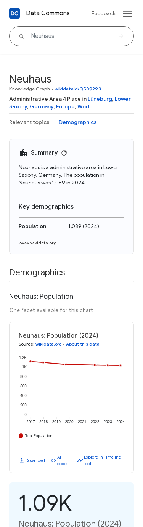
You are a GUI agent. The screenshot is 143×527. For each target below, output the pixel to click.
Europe (65, 106)
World (85, 106)
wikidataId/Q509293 (78, 89)
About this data (83, 344)
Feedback (104, 13)
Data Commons (48, 13)
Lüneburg (100, 98)
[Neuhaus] (71, 36)
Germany (41, 106)
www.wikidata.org (38, 243)
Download (35, 460)
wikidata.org (48, 344)
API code (62, 460)
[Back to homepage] (14, 13)
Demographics (78, 122)
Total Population (39, 435)
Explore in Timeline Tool (102, 460)
